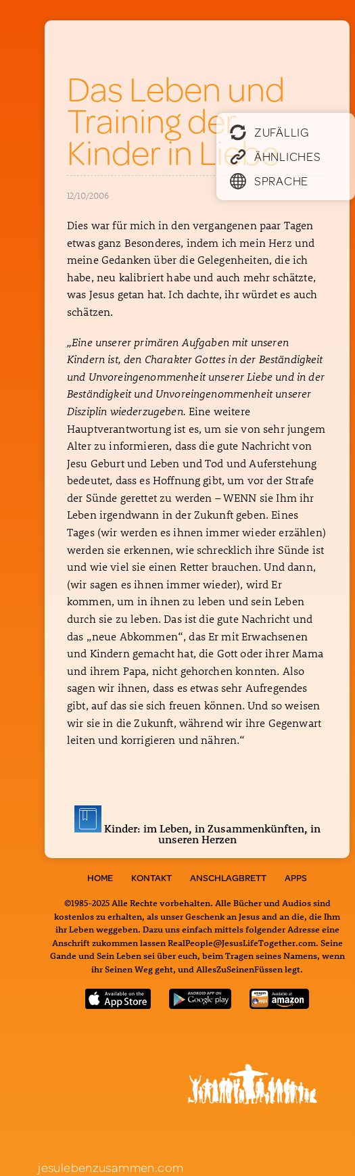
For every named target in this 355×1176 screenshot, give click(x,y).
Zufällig (269, 132)
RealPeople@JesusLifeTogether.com (242, 942)
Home (100, 878)
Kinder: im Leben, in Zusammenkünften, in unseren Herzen (197, 834)
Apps (296, 878)
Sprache (269, 180)
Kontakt (151, 878)
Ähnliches (275, 156)
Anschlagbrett (228, 878)
